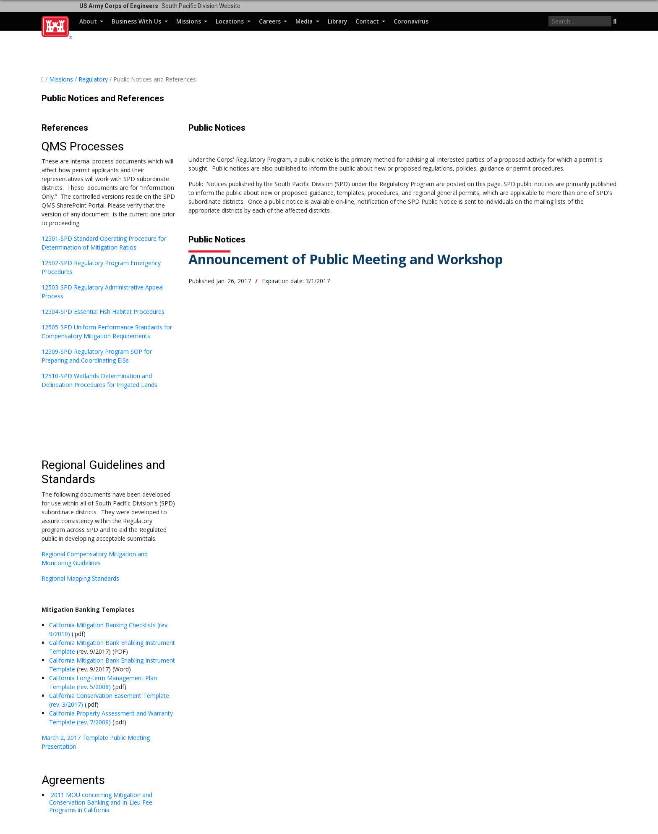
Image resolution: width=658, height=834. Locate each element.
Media (304, 21)
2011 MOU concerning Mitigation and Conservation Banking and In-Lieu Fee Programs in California (100, 802)
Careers (270, 21)
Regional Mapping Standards (80, 578)
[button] (614, 22)
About (89, 21)
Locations (230, 21)
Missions (189, 21)
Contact (368, 21)
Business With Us (137, 21)
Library (337, 21)
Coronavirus (411, 21)
